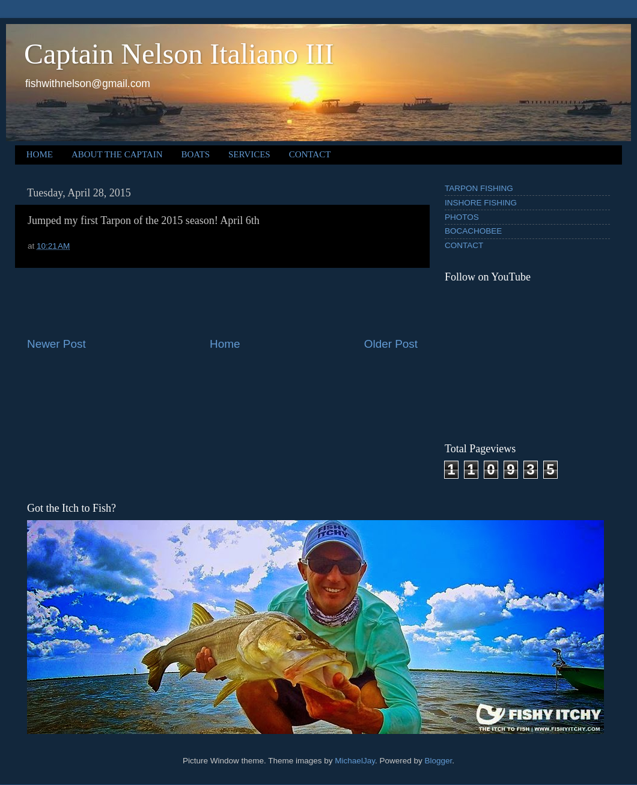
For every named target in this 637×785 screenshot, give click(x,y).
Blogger (438, 760)
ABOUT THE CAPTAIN (117, 154)
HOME (39, 154)
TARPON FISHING (479, 188)
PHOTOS (462, 217)
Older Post (391, 344)
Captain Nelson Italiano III (179, 54)
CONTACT (310, 154)
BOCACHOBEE (473, 230)
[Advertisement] (222, 302)
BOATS (195, 154)
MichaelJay (355, 760)
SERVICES (249, 154)
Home (225, 344)
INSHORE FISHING (481, 202)
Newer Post (56, 344)
